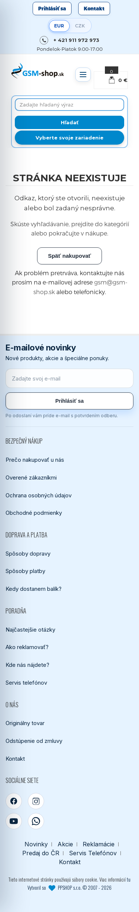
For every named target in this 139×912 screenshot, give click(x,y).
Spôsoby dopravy (28, 553)
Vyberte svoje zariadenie (69, 138)
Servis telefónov (26, 682)
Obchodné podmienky (34, 512)
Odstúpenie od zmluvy (34, 740)
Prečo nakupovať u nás (35, 459)
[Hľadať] (69, 122)
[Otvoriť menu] (83, 75)
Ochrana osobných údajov (39, 495)
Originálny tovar (25, 723)
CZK (80, 26)
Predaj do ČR (40, 853)
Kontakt (94, 8)
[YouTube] (14, 821)
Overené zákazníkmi (31, 477)
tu (128, 879)
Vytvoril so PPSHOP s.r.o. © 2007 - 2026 (69, 887)
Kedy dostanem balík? (34, 588)
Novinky (36, 844)
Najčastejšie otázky (30, 629)
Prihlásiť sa (52, 8)
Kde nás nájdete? (27, 664)
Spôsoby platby (25, 570)
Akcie (65, 844)
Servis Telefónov (93, 853)
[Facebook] (14, 801)
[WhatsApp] (36, 821)
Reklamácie (99, 844)
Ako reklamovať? (27, 647)
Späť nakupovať (69, 256)
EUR (59, 26)
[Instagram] (36, 801)
